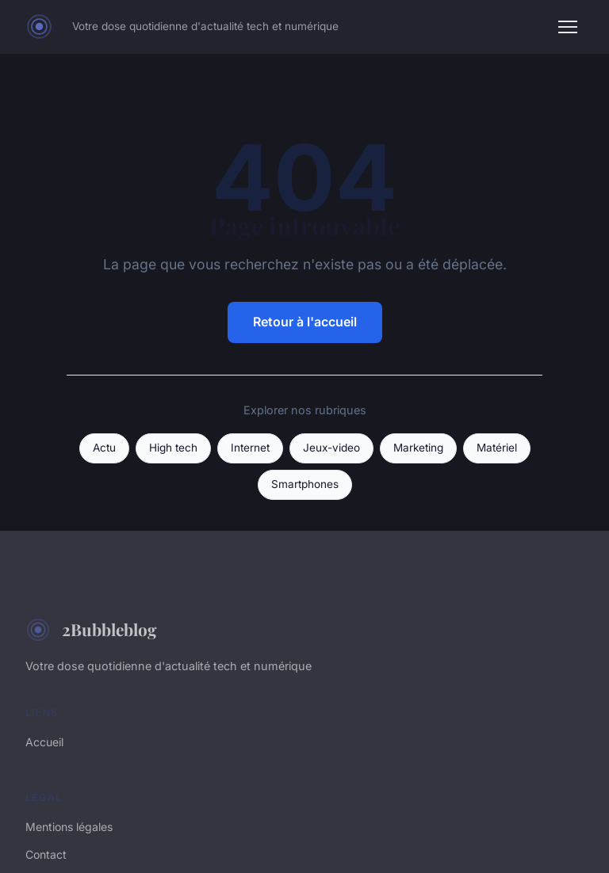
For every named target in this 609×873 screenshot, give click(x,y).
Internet (250, 447)
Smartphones (305, 484)
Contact (46, 854)
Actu (104, 447)
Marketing (418, 447)
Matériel (497, 447)
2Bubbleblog (91, 629)
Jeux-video (331, 447)
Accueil (44, 742)
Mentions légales (69, 826)
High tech (173, 447)
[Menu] (568, 27)
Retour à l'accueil (305, 322)
